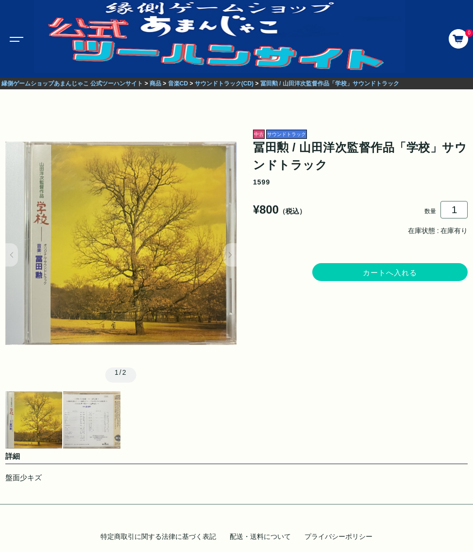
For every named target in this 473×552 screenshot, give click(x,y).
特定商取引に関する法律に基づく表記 (158, 536)
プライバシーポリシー (338, 536)
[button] (11, 255)
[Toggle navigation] (14, 38)
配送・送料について (260, 536)
